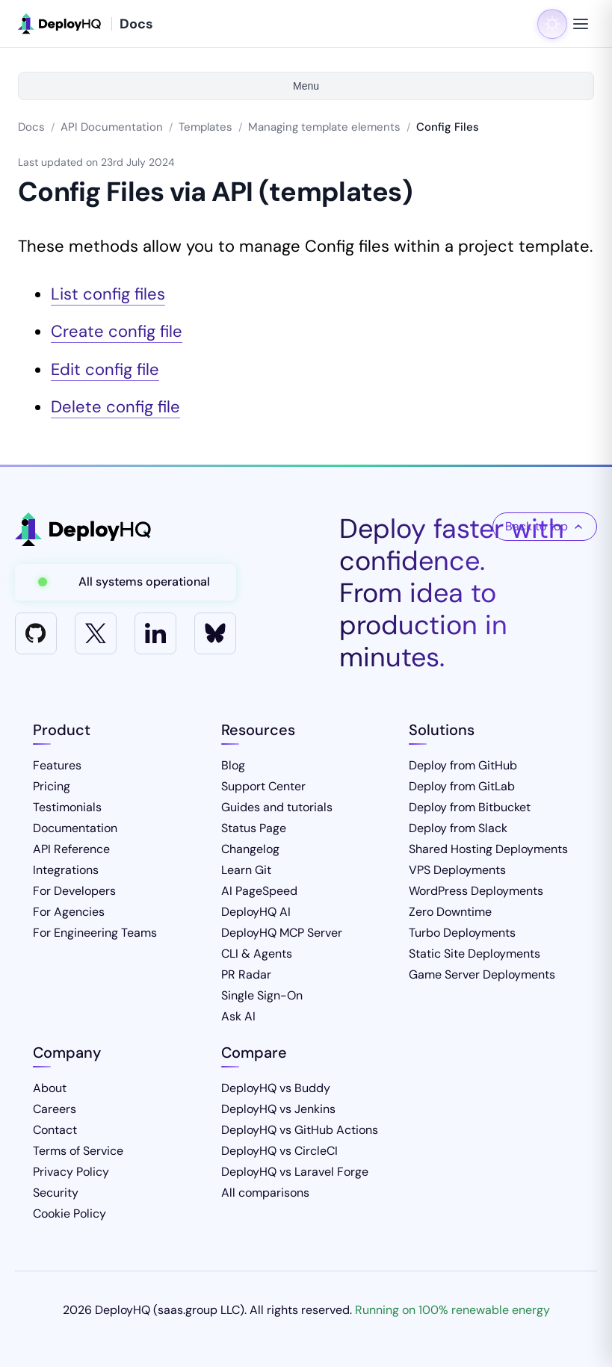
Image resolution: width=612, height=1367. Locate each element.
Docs (31, 127)
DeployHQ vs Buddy (275, 1088)
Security (55, 1192)
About (50, 1088)
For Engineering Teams (95, 932)
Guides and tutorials (277, 807)
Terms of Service (78, 1151)
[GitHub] (36, 633)
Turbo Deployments (462, 932)
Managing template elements (324, 127)
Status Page (253, 828)
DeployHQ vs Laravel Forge (294, 1172)
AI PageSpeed (259, 891)
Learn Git (246, 870)
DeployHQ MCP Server (281, 932)
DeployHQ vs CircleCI (279, 1151)
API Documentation (112, 127)
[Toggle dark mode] (552, 24)
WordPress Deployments (476, 891)
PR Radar (246, 974)
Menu (306, 86)
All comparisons (265, 1192)
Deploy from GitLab (462, 786)
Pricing (51, 786)
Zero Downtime (450, 912)
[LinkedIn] (155, 633)
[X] (96, 633)
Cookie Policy (69, 1213)
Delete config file (115, 407)
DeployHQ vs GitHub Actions (299, 1130)
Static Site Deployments (474, 953)
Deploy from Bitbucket (470, 807)
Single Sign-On (262, 995)
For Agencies (69, 912)
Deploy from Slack (458, 828)
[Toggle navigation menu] (580, 24)
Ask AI (238, 1016)
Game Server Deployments (482, 974)
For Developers (74, 891)
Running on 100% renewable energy (452, 1310)
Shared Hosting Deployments (488, 849)
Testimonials (67, 807)
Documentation (75, 828)
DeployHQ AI (256, 912)
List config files (108, 294)
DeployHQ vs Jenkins (278, 1109)
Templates (205, 127)
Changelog (250, 849)
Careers (54, 1109)
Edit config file (105, 369)
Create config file (116, 331)
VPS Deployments (457, 870)
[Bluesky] (215, 633)
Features (57, 765)
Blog (233, 765)
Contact (55, 1130)
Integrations (66, 870)
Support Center (263, 786)
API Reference (71, 849)
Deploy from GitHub (463, 765)
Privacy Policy (71, 1172)
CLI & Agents (256, 953)
